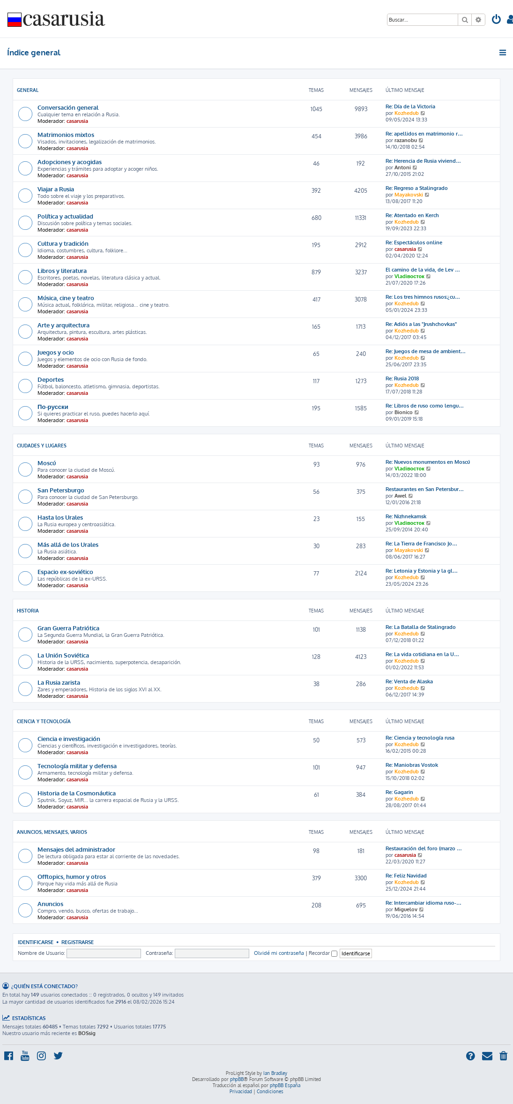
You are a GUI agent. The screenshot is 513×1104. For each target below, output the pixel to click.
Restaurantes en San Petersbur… (425, 489)
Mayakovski (408, 194)
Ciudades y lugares (42, 445)
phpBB (237, 1079)
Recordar (323, 953)
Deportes (50, 379)
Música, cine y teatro (65, 298)
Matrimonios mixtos (65, 134)
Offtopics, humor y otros (71, 876)
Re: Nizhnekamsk (406, 516)
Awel (400, 495)
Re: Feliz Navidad (406, 875)
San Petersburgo (60, 490)
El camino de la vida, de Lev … (423, 269)
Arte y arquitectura (63, 325)
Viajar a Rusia (55, 189)
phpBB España (285, 1085)
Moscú (46, 463)
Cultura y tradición (63, 243)
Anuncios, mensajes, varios (52, 832)
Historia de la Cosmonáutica (76, 793)
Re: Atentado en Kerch (412, 215)
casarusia (77, 121)
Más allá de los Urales (67, 544)
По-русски (52, 406)
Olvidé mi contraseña (279, 953)
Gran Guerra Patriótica (68, 628)
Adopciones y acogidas (69, 162)
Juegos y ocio (55, 352)
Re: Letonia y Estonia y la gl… (422, 570)
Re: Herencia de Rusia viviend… (423, 161)
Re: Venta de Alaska (409, 681)
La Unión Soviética (63, 655)
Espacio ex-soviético (65, 571)
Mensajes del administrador (76, 849)
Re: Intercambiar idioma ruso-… (423, 903)
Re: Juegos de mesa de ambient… (426, 351)
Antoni (402, 167)
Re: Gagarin (399, 792)
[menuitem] (496, 20)
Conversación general (67, 107)
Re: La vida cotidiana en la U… (422, 654)
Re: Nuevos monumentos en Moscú (428, 462)
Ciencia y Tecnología (44, 721)
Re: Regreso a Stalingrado (417, 188)
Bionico (403, 412)
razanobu (405, 140)
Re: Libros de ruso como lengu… (425, 405)
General (27, 90)
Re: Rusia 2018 (402, 378)
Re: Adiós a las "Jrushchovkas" (421, 324)
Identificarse (35, 942)
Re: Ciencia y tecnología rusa (420, 737)
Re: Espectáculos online (414, 242)
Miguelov (405, 909)
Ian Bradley (275, 1073)
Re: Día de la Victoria (410, 106)
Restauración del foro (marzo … (424, 848)
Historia (28, 610)
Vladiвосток (409, 276)
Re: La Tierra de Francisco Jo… (421, 543)
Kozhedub (406, 113)
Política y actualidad (65, 216)
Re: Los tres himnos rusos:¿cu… (423, 297)
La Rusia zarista (58, 682)
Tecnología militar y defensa (77, 766)
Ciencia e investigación (68, 738)
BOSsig (87, 1033)
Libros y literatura (62, 270)
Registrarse (77, 942)
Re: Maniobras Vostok (412, 765)
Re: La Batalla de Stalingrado (421, 627)
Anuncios (50, 903)
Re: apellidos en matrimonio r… (424, 133)
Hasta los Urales (60, 517)
